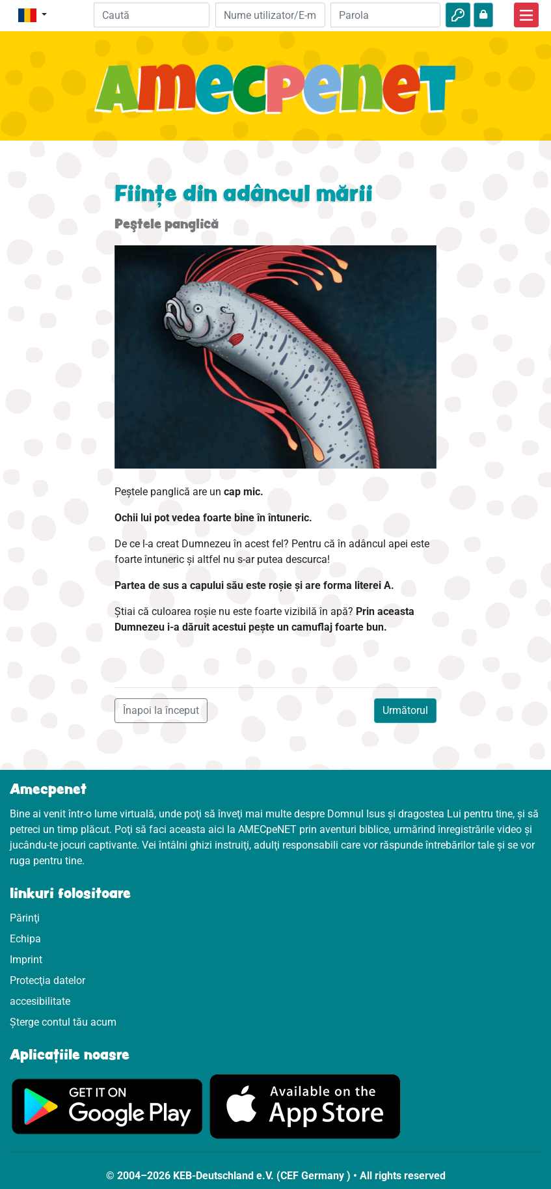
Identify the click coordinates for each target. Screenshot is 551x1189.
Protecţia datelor (47, 980)
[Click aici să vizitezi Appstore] (305, 1105)
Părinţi (25, 918)
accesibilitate (40, 1001)
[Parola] (385, 15)
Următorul (405, 710)
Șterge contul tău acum (63, 1022)
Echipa (25, 939)
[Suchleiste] (152, 15)
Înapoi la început (161, 710)
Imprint (26, 959)
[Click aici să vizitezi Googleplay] (107, 1105)
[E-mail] (270, 15)
